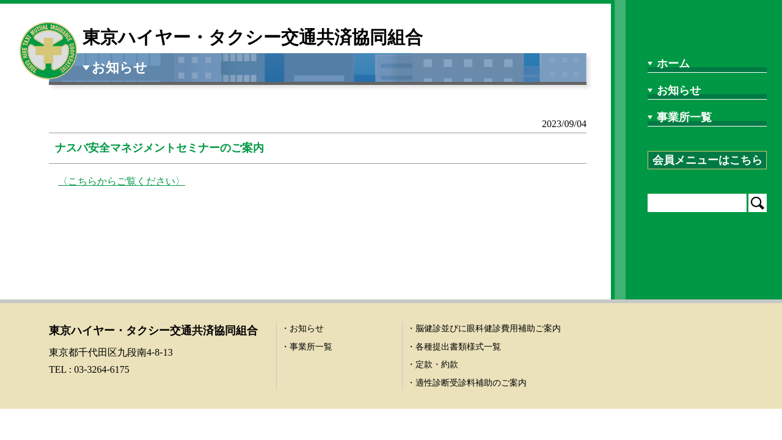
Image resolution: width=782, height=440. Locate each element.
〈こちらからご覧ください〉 (121, 181)
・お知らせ (302, 328)
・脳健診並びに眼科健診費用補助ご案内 (484, 328)
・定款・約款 (432, 364)
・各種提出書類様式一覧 (454, 346)
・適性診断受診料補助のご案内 (467, 382)
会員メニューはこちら (707, 160)
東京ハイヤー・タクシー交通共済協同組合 (252, 37)
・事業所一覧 (306, 346)
